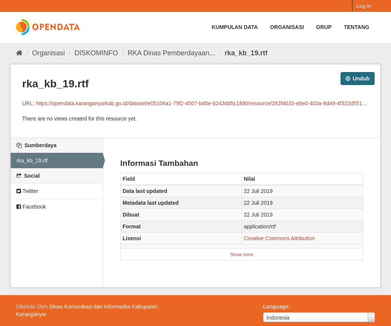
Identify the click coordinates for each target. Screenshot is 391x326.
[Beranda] (19, 53)
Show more (241, 254)
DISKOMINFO (96, 53)
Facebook (31, 207)
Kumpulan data (235, 27)
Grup (323, 27)
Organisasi (287, 27)
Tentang (356, 27)
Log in (363, 6)
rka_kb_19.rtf (246, 53)
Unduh (358, 78)
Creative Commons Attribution (279, 238)
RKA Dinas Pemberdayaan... (171, 53)
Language (275, 307)
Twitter (27, 191)
